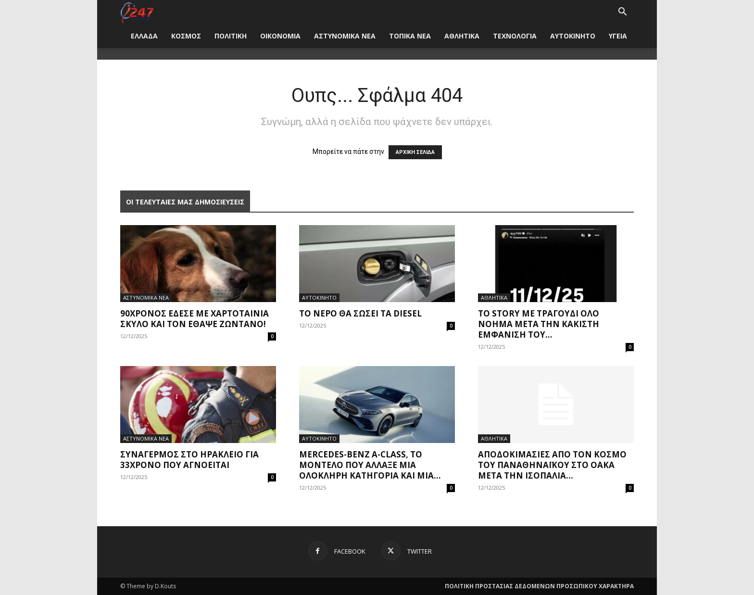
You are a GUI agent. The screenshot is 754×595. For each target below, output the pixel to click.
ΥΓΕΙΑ (618, 35)
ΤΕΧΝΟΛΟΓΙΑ (515, 35)
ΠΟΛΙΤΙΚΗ (230, 35)
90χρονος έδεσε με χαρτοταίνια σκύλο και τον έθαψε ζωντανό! (194, 318)
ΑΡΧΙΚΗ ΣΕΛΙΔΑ (415, 152)
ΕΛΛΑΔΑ (144, 35)
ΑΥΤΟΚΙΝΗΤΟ (572, 35)
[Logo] (136, 11)
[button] (622, 12)
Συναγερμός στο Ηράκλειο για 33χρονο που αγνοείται (189, 459)
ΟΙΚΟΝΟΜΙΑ (280, 35)
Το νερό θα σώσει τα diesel (360, 313)
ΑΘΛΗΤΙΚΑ (461, 35)
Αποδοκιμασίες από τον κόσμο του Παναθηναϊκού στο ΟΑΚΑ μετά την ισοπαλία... (552, 465)
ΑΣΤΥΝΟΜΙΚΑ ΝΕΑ (345, 35)
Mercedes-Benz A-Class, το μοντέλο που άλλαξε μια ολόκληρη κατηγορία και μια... (370, 465)
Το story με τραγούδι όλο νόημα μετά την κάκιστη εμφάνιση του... (538, 324)
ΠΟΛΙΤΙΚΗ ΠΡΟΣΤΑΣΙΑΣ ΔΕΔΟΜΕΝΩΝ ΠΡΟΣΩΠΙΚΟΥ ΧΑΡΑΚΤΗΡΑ (539, 586)
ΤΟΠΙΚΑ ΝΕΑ (410, 35)
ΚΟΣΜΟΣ (186, 35)
